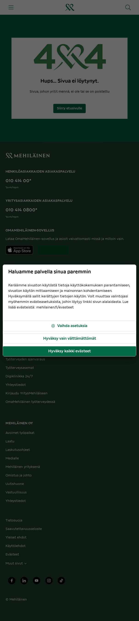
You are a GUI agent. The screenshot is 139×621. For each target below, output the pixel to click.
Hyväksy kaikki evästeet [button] (69, 351)
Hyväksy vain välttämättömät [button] (69, 338)
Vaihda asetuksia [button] (69, 326)
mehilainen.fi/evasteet (55, 307)
